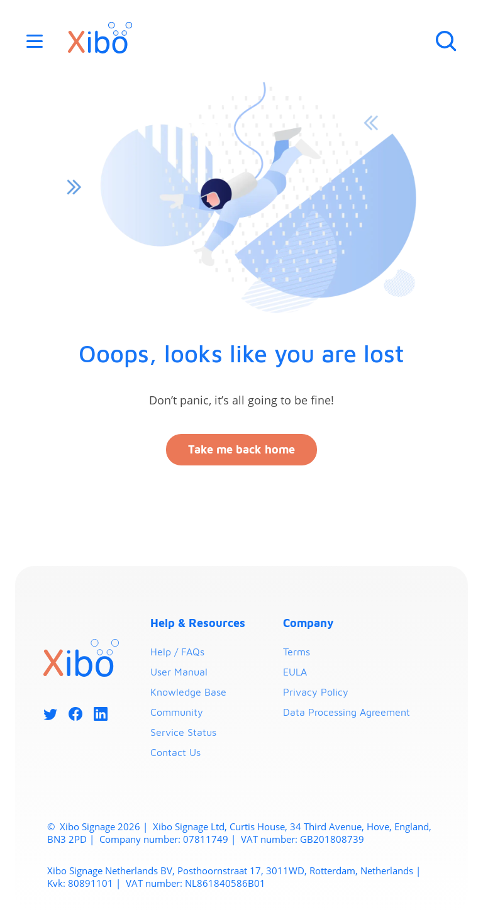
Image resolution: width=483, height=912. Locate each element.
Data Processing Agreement (346, 712)
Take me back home (241, 449)
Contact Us (175, 752)
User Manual (179, 671)
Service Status (183, 732)
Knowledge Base (188, 692)
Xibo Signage (86, 826)
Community (176, 712)
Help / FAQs (177, 651)
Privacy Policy (315, 692)
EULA (295, 671)
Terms (296, 651)
